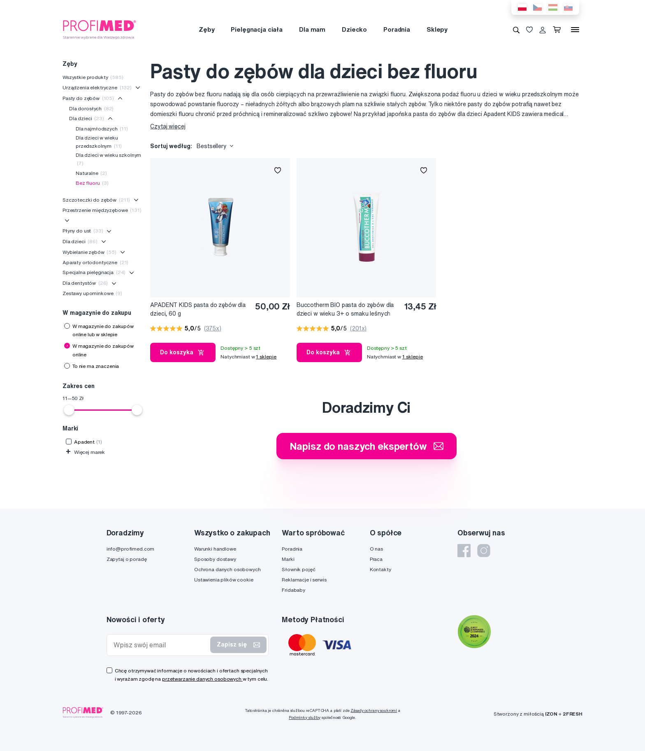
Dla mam (312, 29)
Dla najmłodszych (102, 128)
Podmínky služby (304, 717)
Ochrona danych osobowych (227, 569)
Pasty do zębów (88, 98)
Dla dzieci (86, 118)
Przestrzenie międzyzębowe (102, 210)
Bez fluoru (92, 183)
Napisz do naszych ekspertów (366, 446)
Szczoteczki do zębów (96, 199)
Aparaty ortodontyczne (95, 262)
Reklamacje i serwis (304, 579)
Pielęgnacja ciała (257, 29)
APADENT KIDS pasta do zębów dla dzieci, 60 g (198, 309)
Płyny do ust (83, 230)
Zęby (206, 29)
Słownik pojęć (298, 569)
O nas (376, 548)
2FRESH (572, 713)
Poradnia (396, 29)
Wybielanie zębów (89, 252)
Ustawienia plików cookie (223, 579)
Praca (376, 559)
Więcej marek (85, 452)
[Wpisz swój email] (160, 645)
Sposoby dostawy (215, 559)
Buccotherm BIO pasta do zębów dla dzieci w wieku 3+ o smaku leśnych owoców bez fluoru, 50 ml (345, 309)
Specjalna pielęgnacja (94, 272)
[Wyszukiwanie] (516, 29)
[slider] (69, 410)
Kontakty (380, 569)
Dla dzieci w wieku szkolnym (108, 159)
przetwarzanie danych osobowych (202, 678)
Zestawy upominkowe (92, 293)
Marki (288, 559)
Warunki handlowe (215, 548)
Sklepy (437, 29)
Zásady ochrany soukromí (373, 710)
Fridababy (293, 590)
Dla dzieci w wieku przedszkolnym (99, 142)
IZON (551, 713)
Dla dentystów (85, 283)
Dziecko (354, 29)
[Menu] (575, 30)
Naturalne (91, 173)
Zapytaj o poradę (127, 559)
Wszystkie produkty (93, 77)
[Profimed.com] (100, 29)
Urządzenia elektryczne (97, 87)
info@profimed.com (131, 548)
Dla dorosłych (91, 108)
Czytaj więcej (167, 126)
